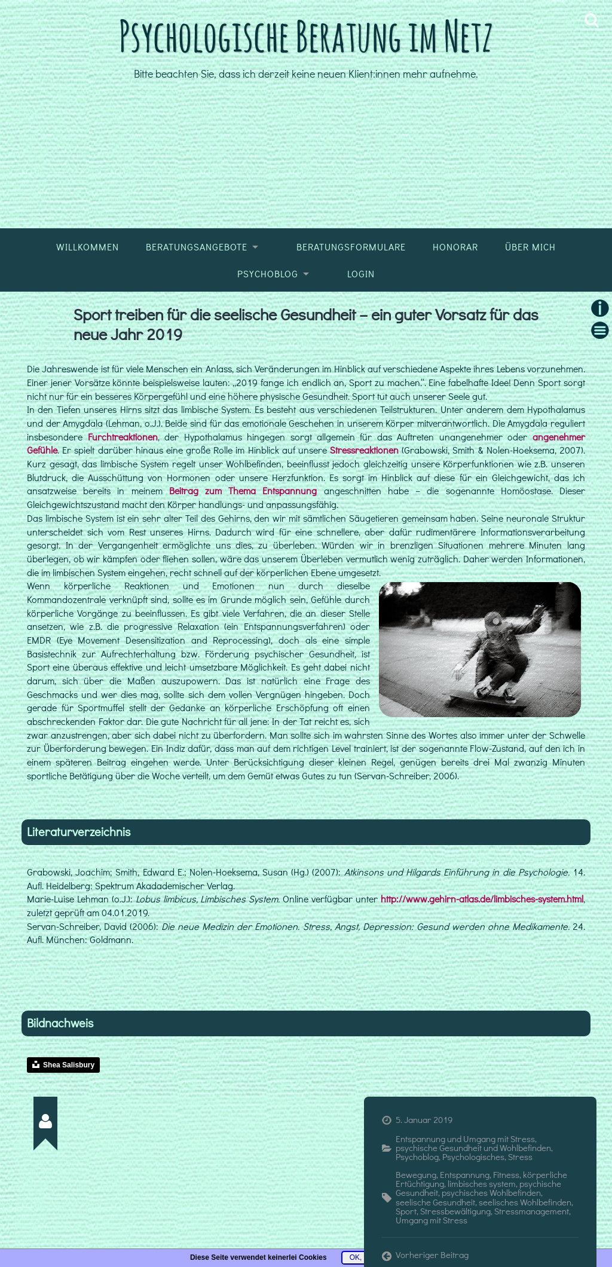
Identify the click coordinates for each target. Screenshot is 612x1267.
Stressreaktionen (366, 450)
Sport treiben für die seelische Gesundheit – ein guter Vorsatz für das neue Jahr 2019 (306, 324)
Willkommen (87, 246)
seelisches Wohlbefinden (525, 1202)
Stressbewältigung (455, 1211)
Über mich (530, 246)
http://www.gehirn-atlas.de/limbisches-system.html (482, 898)
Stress (520, 1156)
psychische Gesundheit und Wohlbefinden (473, 1147)
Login (361, 273)
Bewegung (416, 1174)
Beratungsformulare (351, 246)
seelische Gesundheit (435, 1202)
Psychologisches (473, 1156)
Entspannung (464, 1174)
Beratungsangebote (196, 246)
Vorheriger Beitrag (432, 1255)
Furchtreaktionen (123, 436)
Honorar (455, 246)
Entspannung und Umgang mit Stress (465, 1138)
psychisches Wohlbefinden (491, 1192)
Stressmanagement (531, 1211)
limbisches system (482, 1183)
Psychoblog (267, 273)
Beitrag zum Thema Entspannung (243, 490)
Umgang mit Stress (431, 1220)
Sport (406, 1211)
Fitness (506, 1174)
